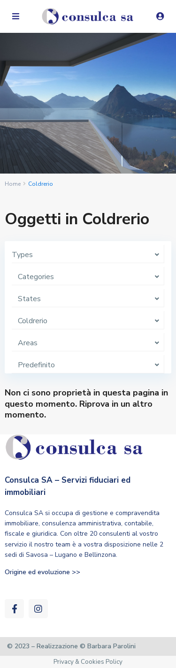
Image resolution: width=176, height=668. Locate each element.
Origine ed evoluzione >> (42, 572)
